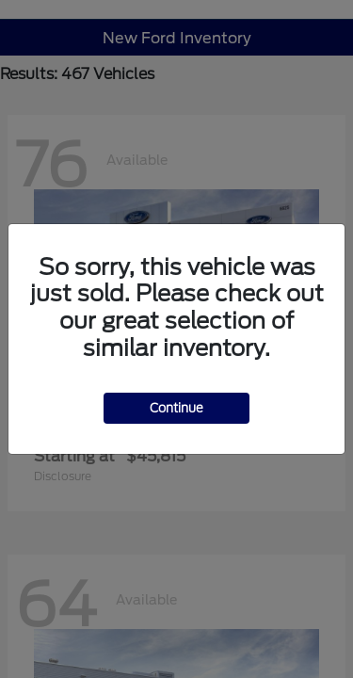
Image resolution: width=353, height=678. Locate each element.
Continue (176, 408)
